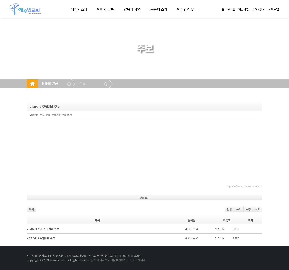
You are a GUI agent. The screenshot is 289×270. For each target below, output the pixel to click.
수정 (248, 209)
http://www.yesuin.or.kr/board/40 (246, 185)
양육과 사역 (132, 9)
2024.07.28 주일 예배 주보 (44, 229)
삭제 (257, 209)
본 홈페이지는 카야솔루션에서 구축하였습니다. (118, 260)
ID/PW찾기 (258, 9)
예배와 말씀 (105, 9)
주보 (82, 84)
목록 (31, 209)
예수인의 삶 (185, 9)
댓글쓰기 (144, 197)
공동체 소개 (158, 9)
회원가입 (243, 9)
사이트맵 (273, 9)
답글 (229, 209)
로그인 (231, 9)
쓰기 (238, 209)
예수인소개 (79, 9)
